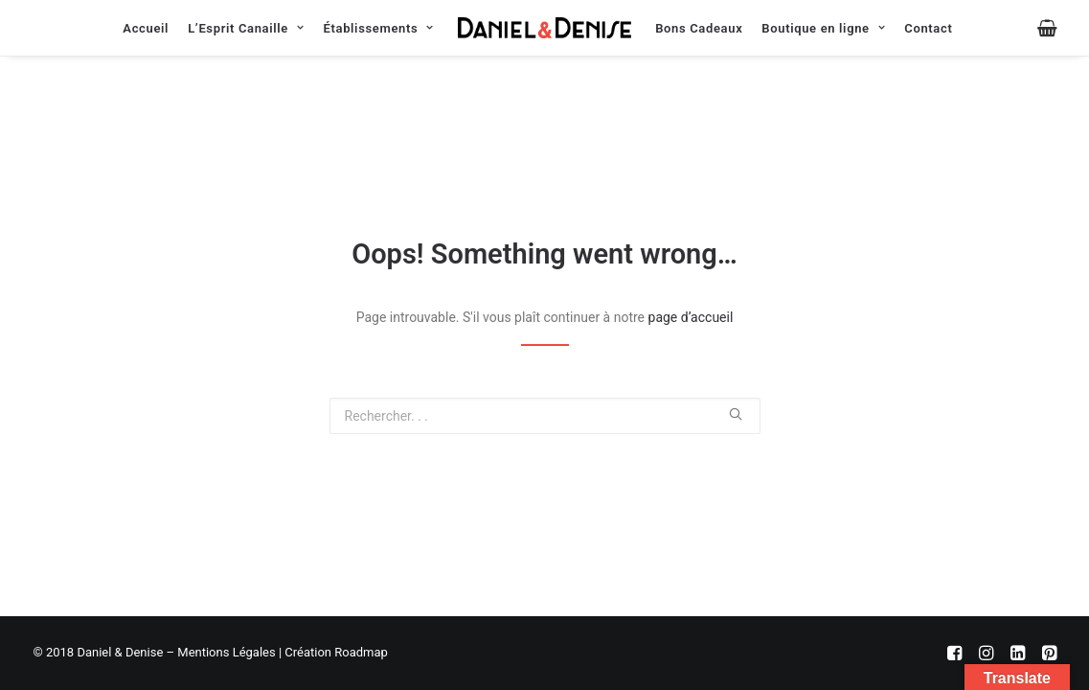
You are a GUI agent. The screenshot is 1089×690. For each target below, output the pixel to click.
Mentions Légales (226, 652)
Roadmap (361, 652)
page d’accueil (691, 317)
